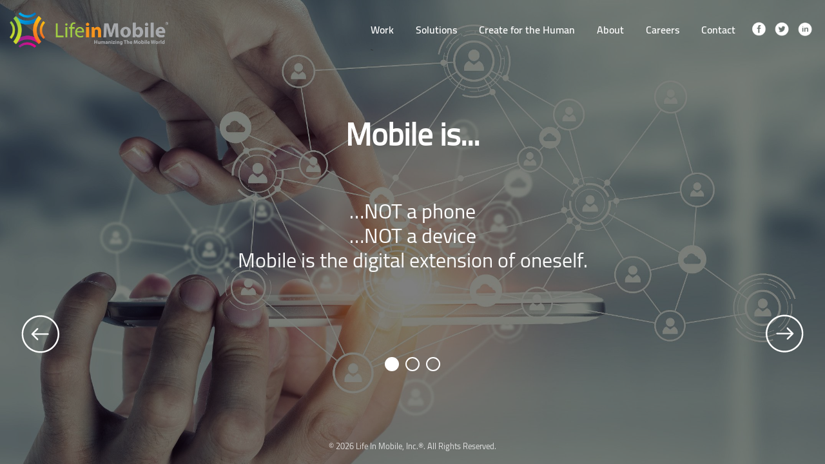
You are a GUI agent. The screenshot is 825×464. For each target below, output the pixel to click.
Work (382, 29)
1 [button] (393, 364)
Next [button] (784, 334)
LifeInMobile (89, 30)
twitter (782, 30)
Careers (662, 29)
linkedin (805, 30)
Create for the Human (527, 29)
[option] (412, 232)
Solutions (436, 29)
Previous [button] (40, 334)
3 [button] (434, 364)
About (610, 29)
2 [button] (413, 364)
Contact (718, 29)
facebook (758, 30)
